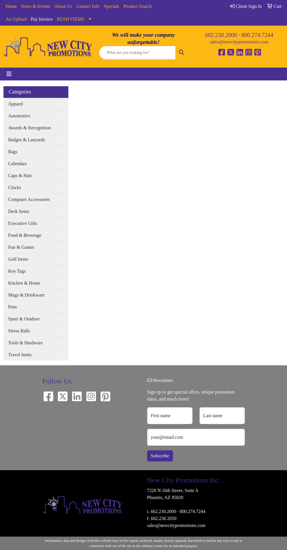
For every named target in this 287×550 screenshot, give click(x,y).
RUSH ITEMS (70, 19)
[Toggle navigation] (9, 74)
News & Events (35, 6)
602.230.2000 (221, 35)
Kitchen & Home (24, 283)
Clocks (14, 187)
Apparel (15, 103)
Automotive (19, 115)
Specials (111, 6)
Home (11, 6)
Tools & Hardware (25, 342)
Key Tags (17, 271)
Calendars (17, 163)
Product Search (137, 6)
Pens (12, 306)
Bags (12, 151)
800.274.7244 (257, 35)
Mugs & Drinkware (26, 294)
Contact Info (87, 6)
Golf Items (18, 259)
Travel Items (20, 354)
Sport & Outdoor (24, 318)
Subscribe (160, 455)
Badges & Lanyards (26, 139)
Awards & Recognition (29, 127)
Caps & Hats (20, 175)
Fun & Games (21, 247)
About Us (63, 6)
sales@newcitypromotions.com (239, 41)
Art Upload (16, 19)
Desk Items (18, 211)
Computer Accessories (29, 199)
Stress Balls (19, 330)
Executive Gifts (22, 223)
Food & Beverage (24, 235)
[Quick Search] (137, 52)
